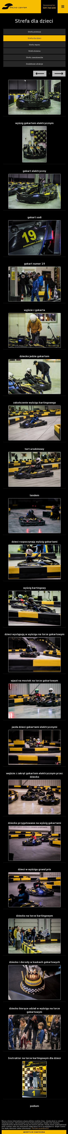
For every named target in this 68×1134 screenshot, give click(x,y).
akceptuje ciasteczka (34, 1132)
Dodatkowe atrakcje (34, 63)
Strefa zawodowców (34, 57)
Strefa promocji (34, 31)
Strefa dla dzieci (34, 38)
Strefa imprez (34, 44)
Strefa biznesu (34, 51)
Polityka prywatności (40, 1128)
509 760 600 (49, 7)
